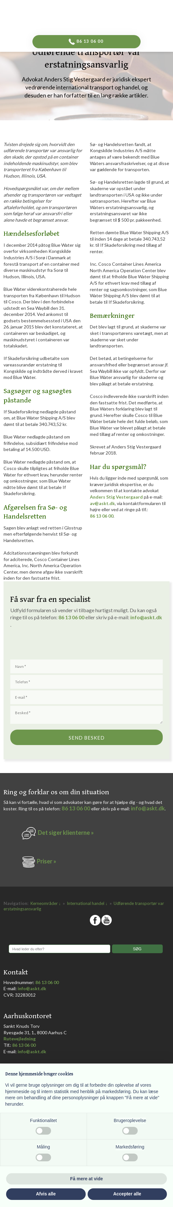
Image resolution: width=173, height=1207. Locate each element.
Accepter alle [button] (127, 1193)
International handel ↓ (87, 903)
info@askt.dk (148, 808)
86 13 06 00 (101, 516)
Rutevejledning (20, 1038)
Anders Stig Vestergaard (116, 497)
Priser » (46, 861)
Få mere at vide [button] (86, 1178)
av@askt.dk (102, 503)
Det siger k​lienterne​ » (66, 832)
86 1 (64, 617)
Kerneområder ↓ (46, 903)
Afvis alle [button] (46, 1193)
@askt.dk (151, 617)
